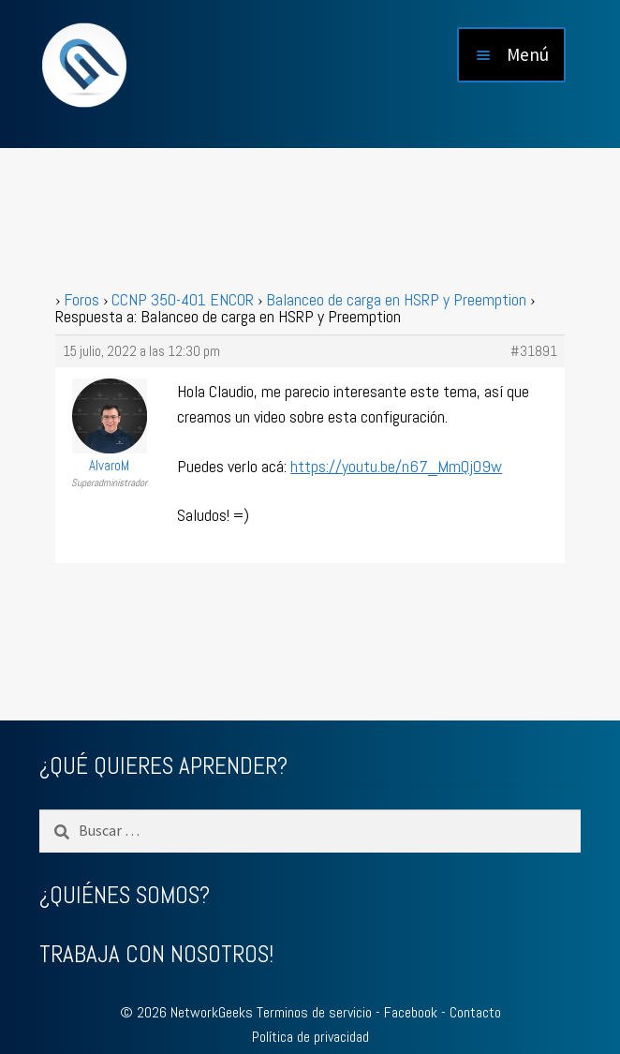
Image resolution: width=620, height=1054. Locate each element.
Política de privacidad (310, 1037)
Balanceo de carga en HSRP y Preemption (396, 299)
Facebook (410, 1012)
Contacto (475, 1012)
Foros (81, 299)
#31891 (533, 351)
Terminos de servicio (314, 1012)
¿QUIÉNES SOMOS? (124, 895)
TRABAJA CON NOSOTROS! (156, 954)
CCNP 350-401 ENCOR (182, 299)
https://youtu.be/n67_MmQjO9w (396, 466)
